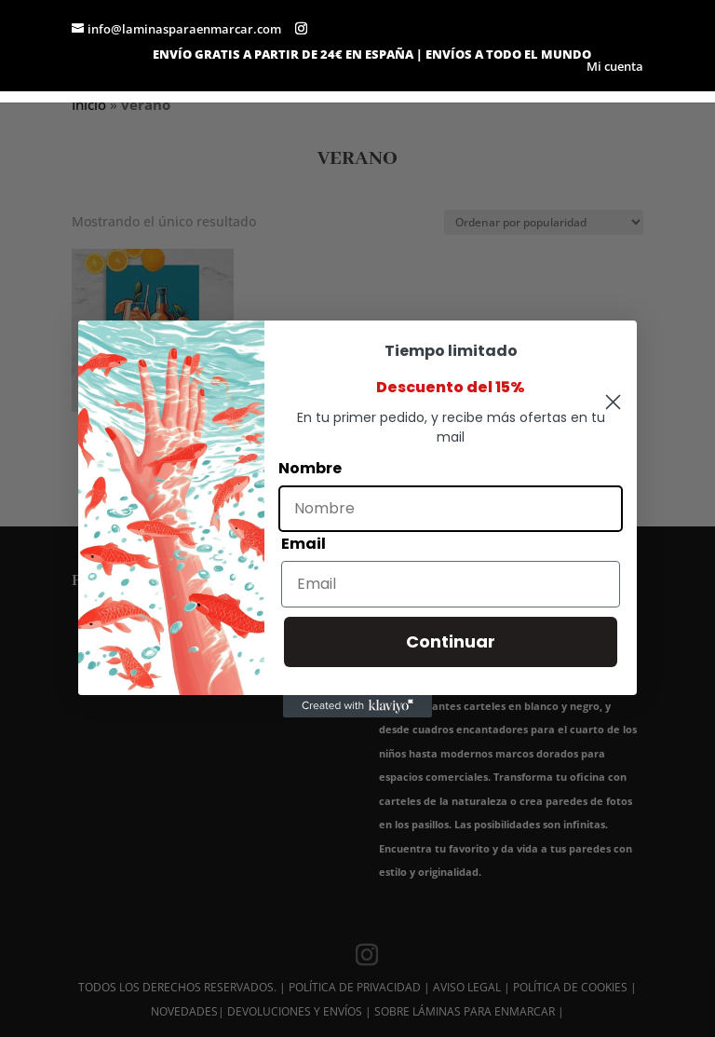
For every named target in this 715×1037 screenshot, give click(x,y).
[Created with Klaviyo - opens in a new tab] (357, 706)
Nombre (310, 468)
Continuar (450, 641)
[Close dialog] (613, 402)
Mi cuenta (615, 68)
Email (303, 543)
